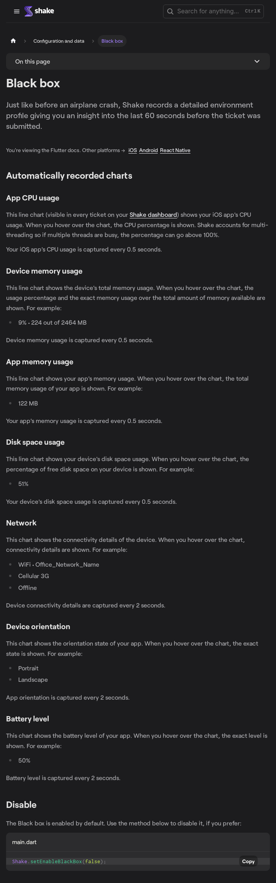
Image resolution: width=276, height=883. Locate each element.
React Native (175, 150)
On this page (32, 61)
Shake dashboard (153, 214)
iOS (132, 150)
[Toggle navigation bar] (16, 11)
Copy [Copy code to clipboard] (248, 861)
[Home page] (13, 41)
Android (148, 150)
